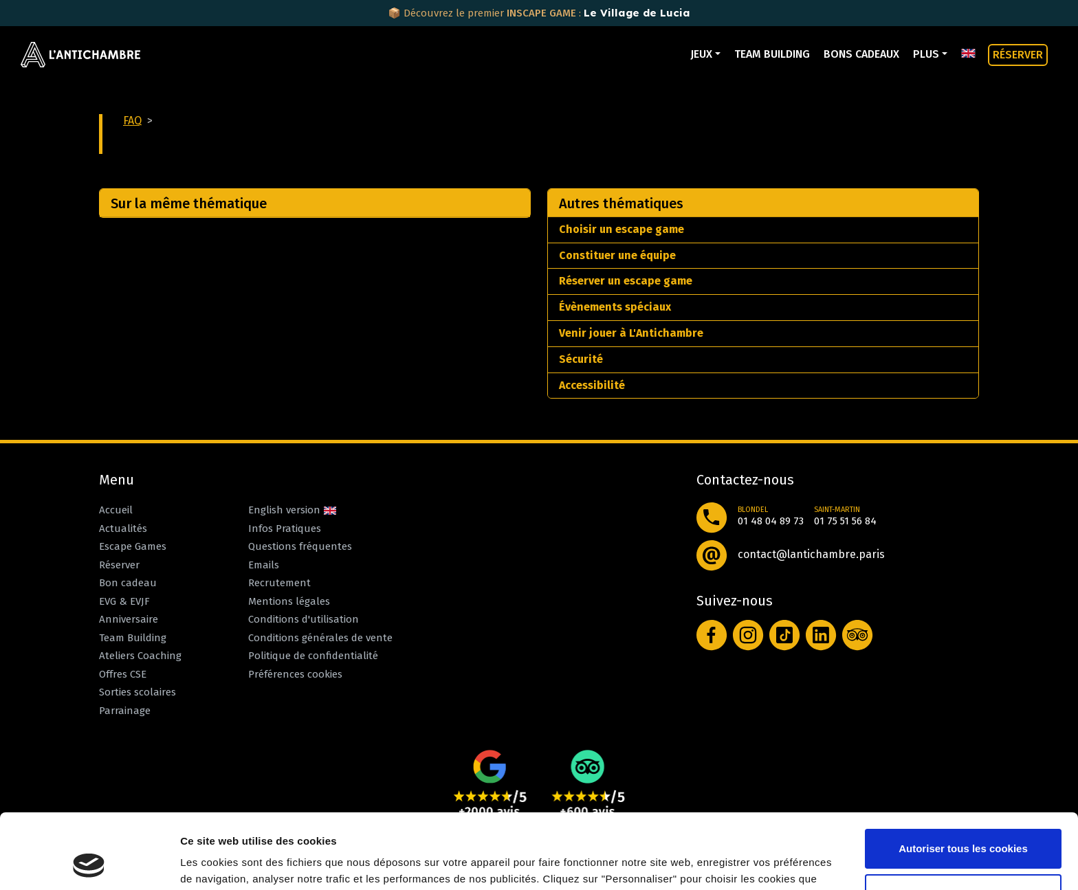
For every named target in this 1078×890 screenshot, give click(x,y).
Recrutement (279, 583)
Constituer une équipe (617, 255)
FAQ (132, 120)
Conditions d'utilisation (303, 619)
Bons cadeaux (861, 53)
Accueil (116, 510)
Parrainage (125, 710)
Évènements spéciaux (615, 306)
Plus (926, 53)
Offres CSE (122, 674)
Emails (263, 565)
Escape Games (132, 546)
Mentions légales (289, 601)
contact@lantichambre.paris (811, 554)
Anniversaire (128, 619)
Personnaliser (963, 823)
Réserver (119, 565)
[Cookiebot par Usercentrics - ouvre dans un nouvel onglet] (89, 863)
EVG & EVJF (124, 601)
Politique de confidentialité (313, 655)
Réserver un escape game (625, 280)
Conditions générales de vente (320, 638)
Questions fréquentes (300, 546)
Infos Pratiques (284, 528)
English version (292, 510)
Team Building (772, 53)
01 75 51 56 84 (845, 521)
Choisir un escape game (621, 229)
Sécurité (581, 359)
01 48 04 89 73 (771, 521)
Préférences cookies (295, 674)
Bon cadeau (128, 583)
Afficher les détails (226, 863)
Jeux (701, 53)
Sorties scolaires (137, 692)
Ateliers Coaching (140, 655)
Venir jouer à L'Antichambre (631, 333)
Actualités (123, 528)
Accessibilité (592, 385)
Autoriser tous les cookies (963, 778)
